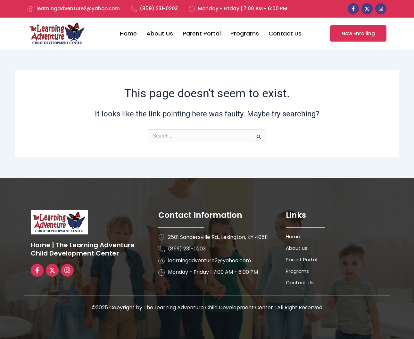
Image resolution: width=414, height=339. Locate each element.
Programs (244, 33)
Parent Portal (202, 33)
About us (159, 33)
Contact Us (285, 33)
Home (128, 33)
